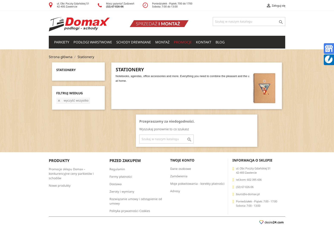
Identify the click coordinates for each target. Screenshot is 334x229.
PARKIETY (61, 42)
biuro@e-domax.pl (248, 194)
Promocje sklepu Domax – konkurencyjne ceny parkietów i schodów (71, 173)
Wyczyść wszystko (72, 100)
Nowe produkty (60, 185)
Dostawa (115, 184)
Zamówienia (178, 176)
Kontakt (203, 42)
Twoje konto (182, 160)
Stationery (66, 70)
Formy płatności (120, 177)
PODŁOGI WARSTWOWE (92, 42)
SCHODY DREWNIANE (133, 42)
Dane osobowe (180, 169)
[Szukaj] (249, 21)
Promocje (183, 42)
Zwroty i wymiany (121, 191)
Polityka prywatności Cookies (129, 211)
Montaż (162, 42)
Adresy (175, 191)
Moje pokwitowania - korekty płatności (197, 184)
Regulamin (117, 169)
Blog (220, 42)
